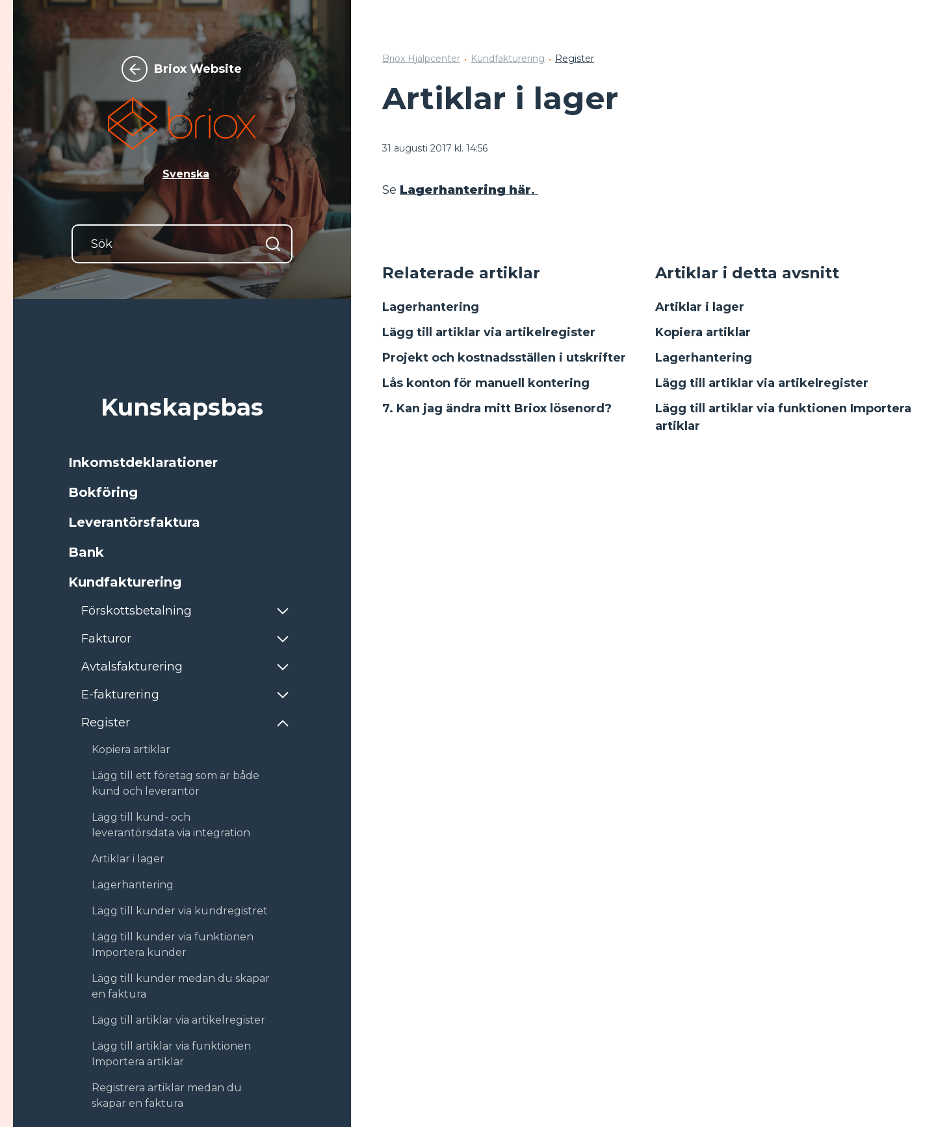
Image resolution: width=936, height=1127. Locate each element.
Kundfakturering (508, 58)
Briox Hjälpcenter (421, 58)
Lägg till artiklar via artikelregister (488, 332)
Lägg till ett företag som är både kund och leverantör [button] (175, 783)
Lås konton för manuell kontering (486, 383)
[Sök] (182, 243)
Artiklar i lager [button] (128, 859)
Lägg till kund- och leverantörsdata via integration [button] (171, 825)
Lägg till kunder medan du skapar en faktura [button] (181, 986)
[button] (182, 462)
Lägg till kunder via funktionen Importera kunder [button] (173, 945)
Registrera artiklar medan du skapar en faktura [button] (167, 1095)
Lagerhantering (430, 307)
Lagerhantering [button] (133, 885)
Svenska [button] (185, 174)
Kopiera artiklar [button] (131, 749)
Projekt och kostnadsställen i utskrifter (504, 358)
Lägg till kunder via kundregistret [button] (180, 911)
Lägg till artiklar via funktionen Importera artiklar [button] (171, 1054)
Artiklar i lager (699, 307)
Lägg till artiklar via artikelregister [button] (178, 1020)
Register (574, 58)
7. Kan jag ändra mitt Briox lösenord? (497, 408)
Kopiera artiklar (703, 332)
